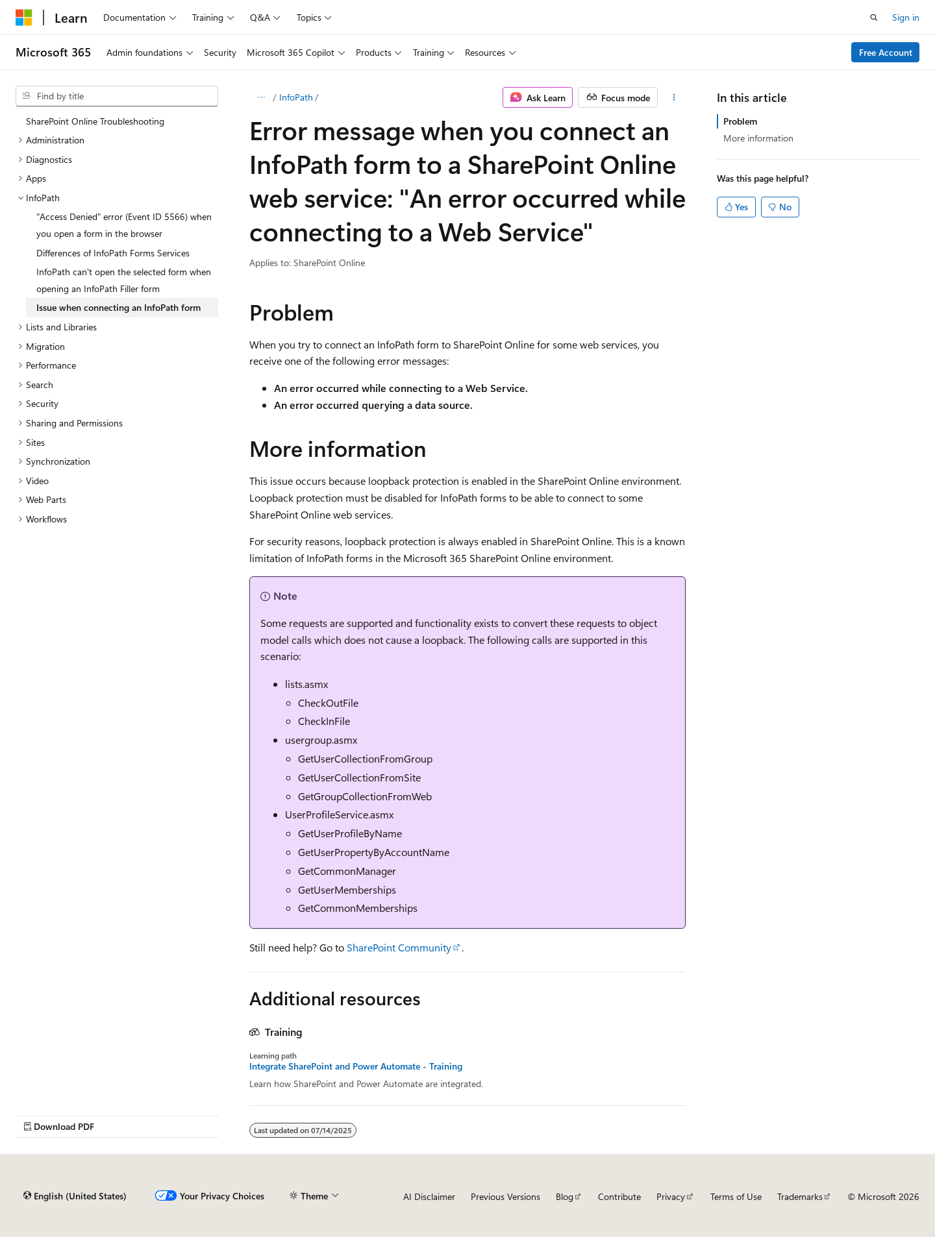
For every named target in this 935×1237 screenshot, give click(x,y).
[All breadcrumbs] (260, 97)
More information (758, 138)
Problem (740, 121)
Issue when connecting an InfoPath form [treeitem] (118, 307)
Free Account (885, 52)
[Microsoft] (24, 17)
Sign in (905, 17)
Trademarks (800, 1196)
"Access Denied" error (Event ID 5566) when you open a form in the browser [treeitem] (124, 224)
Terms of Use (736, 1196)
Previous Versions (505, 1196)
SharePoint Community (399, 947)
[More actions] (674, 97)
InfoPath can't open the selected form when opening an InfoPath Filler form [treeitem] (123, 280)
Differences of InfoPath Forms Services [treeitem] (113, 253)
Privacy (670, 1196)
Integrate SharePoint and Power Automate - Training (355, 1066)
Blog (564, 1196)
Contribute (619, 1196)
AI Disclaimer (429, 1196)
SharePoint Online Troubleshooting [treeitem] (95, 121)
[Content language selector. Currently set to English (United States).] (75, 1196)
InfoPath (296, 97)
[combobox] (117, 96)
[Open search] (874, 17)
